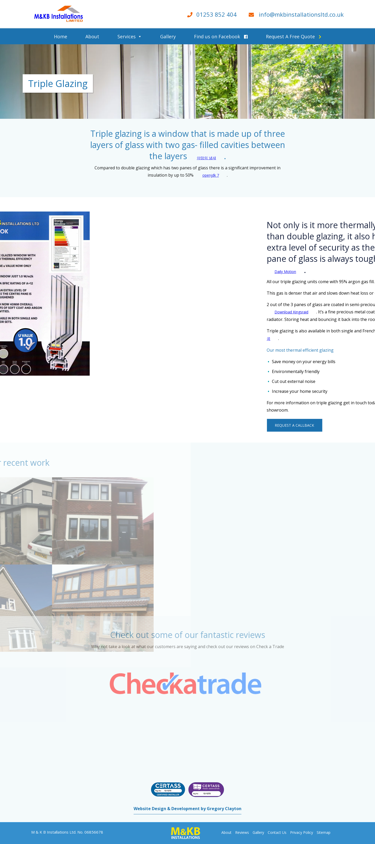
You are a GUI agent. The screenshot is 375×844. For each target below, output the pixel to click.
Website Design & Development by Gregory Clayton (187, 808)
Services (126, 36)
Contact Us (277, 832)
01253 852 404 (216, 14)
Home (60, 36)
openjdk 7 (210, 165)
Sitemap (323, 832)
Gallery (168, 36)
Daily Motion (349, 271)
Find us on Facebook (221, 36)
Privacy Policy (301, 832)
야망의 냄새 (206, 147)
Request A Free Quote (293, 36)
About (92, 36)
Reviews (242, 832)
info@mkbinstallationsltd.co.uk (301, 14)
